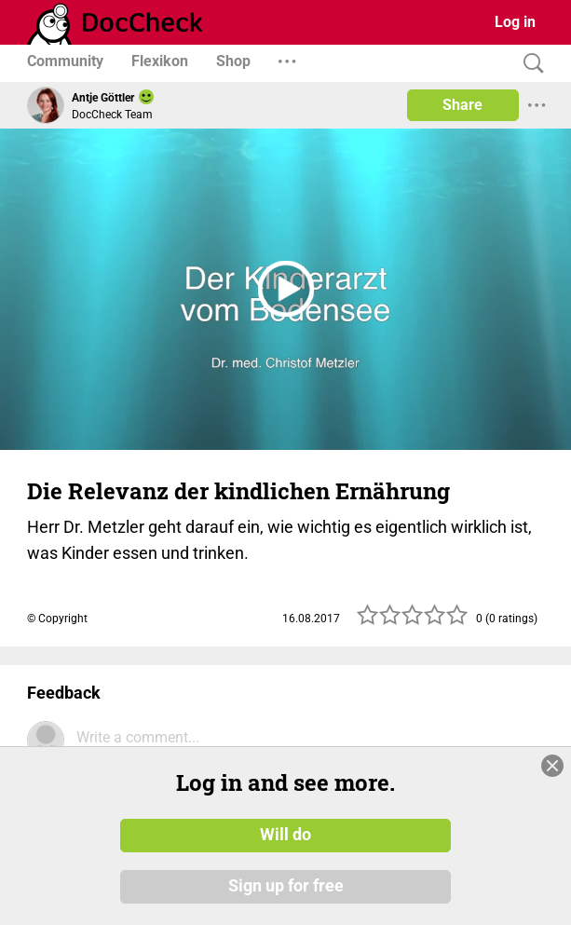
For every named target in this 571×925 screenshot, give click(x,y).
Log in (515, 22)
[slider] (413, 620)
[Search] (529, 63)
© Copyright (57, 618)
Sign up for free (286, 886)
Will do (285, 834)
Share (462, 105)
